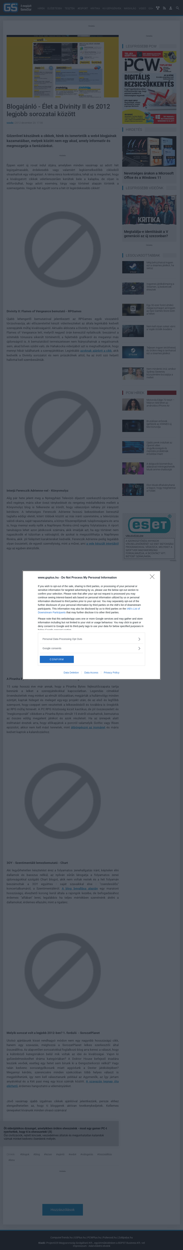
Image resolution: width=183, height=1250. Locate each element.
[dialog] (91, 625)
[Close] (153, 577)
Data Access (91, 672)
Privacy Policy (111, 672)
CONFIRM (57, 659)
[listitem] (91, 639)
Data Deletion (71, 672)
